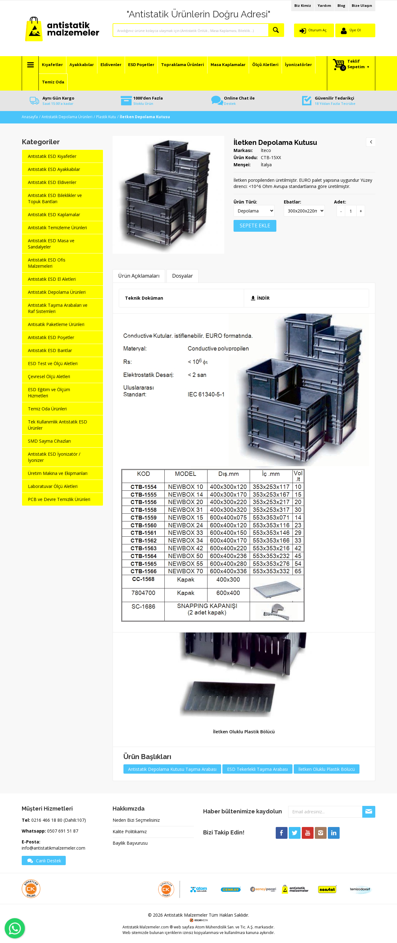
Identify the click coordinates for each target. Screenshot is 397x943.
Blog (341, 5)
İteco (266, 150)
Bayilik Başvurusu (130, 843)
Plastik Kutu (106, 116)
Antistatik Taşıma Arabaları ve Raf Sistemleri (57, 308)
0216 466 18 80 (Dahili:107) (58, 820)
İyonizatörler (298, 64)
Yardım (324, 5)
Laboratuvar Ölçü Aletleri (53, 486)
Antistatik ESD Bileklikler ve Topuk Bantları (55, 198)
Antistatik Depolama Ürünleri (67, 116)
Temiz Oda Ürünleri (47, 409)
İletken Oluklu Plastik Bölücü (244, 732)
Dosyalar (182, 275)
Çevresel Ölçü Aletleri (49, 376)
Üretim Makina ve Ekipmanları (57, 473)
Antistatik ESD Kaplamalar (54, 214)
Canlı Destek (43, 860)
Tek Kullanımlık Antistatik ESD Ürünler (57, 425)
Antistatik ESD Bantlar (50, 350)
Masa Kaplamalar (228, 64)
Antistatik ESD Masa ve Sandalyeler (51, 244)
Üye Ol (355, 30)
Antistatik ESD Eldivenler (52, 182)
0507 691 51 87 (62, 831)
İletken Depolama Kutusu (275, 142)
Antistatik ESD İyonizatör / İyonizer (54, 457)
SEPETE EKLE (255, 225)
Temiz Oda (53, 82)
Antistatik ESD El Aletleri (52, 279)
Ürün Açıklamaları (138, 275)
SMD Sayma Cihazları (49, 441)
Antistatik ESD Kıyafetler (52, 156)
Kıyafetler (52, 64)
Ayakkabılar (81, 64)
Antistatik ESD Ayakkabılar (54, 169)
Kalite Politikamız (130, 831)
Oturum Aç (317, 30)
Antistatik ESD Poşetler (51, 337)
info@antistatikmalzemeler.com (53, 848)
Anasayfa (30, 116)
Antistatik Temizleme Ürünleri (57, 227)
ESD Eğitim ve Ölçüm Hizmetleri (49, 393)
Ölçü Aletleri (265, 64)
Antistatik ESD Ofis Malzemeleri (46, 263)
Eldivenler (111, 64)
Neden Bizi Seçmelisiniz (136, 820)
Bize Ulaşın (362, 5)
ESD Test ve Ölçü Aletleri (53, 363)
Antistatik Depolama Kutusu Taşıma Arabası (172, 769)
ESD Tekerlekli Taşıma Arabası (257, 769)
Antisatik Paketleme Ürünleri (56, 324)
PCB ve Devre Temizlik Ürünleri (59, 499)
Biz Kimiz (302, 5)
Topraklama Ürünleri (182, 64)
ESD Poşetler (141, 64)
